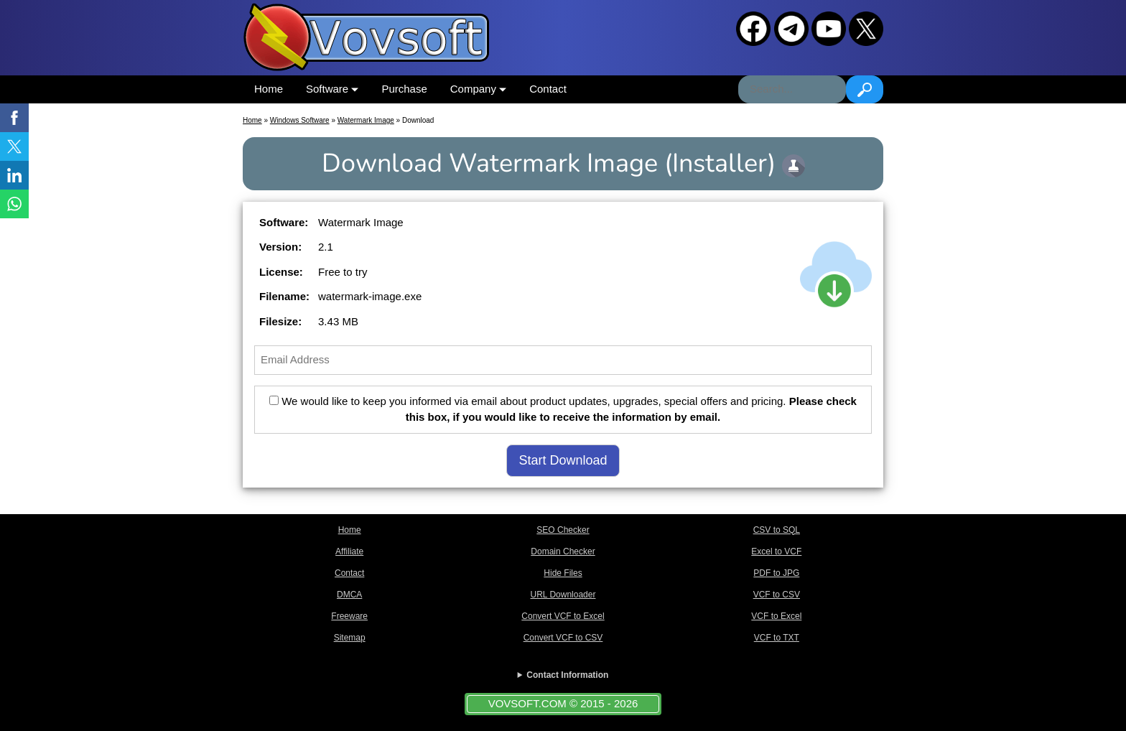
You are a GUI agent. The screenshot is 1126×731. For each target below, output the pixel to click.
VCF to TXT (776, 638)
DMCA (349, 595)
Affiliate (349, 551)
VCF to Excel (776, 616)
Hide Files (563, 573)
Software (332, 89)
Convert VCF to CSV (563, 638)
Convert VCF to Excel (562, 616)
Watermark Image (366, 120)
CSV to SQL (776, 530)
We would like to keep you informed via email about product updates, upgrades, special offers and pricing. (563, 409)
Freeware (349, 616)
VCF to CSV (776, 595)
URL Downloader (563, 595)
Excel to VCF (776, 551)
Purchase (404, 89)
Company (478, 89)
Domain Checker (563, 551)
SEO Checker (562, 530)
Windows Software (300, 120)
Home (268, 89)
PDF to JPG (776, 573)
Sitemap (350, 638)
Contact (548, 89)
